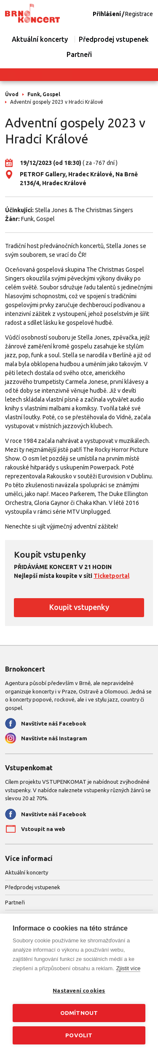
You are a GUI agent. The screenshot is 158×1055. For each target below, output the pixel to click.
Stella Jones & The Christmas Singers (84, 210)
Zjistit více (128, 968)
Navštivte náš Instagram (54, 738)
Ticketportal (111, 575)
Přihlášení (107, 14)
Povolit (78, 1035)
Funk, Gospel (43, 94)
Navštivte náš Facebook (53, 723)
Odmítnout (79, 1012)
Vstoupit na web (43, 829)
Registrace (139, 14)
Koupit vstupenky (79, 607)
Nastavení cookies (79, 990)
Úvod (12, 94)
